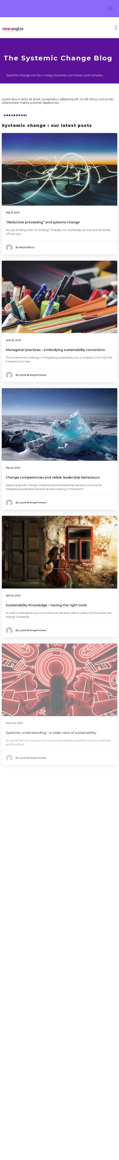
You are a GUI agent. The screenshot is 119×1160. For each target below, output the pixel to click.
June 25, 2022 (13, 340)
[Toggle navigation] (110, 8)
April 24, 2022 (13, 595)
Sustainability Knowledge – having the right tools (46, 605)
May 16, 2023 (13, 212)
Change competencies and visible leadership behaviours (53, 477)
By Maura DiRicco (20, 247)
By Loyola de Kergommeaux (26, 375)
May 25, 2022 (13, 467)
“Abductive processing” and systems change (43, 222)
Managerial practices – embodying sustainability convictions (55, 350)
